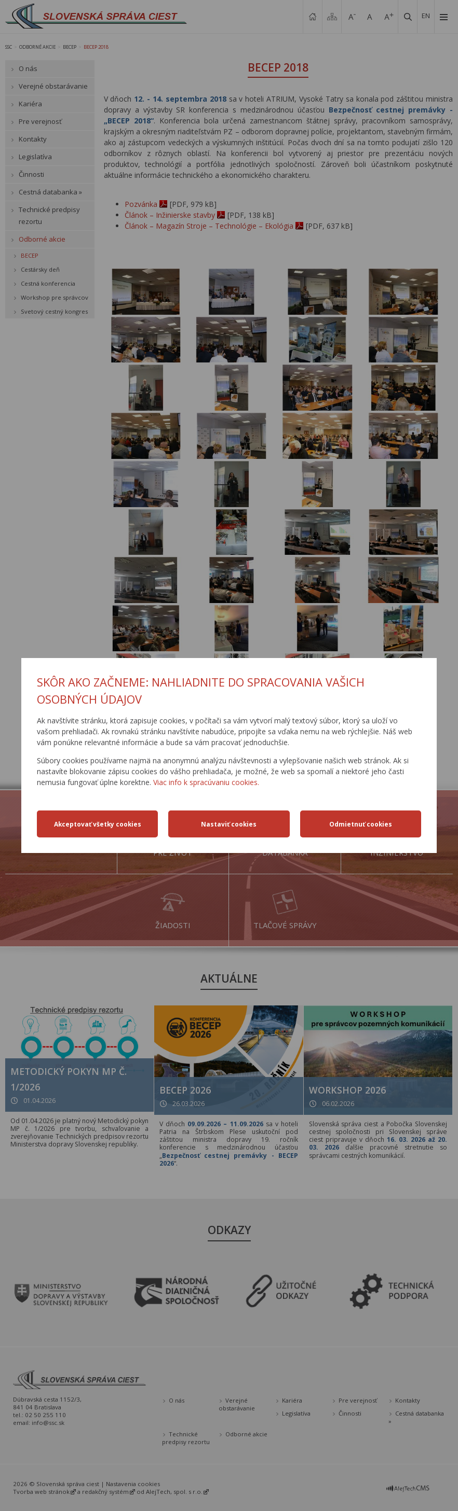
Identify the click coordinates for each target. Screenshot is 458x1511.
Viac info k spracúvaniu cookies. (206, 782)
